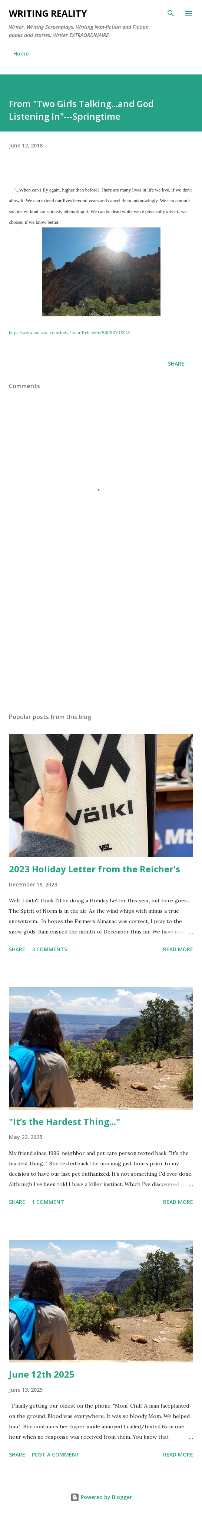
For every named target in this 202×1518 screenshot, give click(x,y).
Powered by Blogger (101, 1497)
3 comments (49, 949)
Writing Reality (48, 13)
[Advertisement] (101, 637)
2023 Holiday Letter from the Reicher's (94, 869)
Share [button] (176, 363)
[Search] (170, 13)
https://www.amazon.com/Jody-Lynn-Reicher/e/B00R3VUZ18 (69, 332)
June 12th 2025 (41, 1374)
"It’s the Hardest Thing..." (64, 1121)
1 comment (48, 1201)
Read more (178, 949)
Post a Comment (56, 1454)
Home (21, 53)
